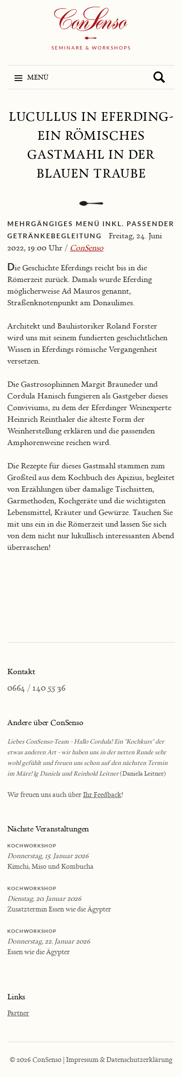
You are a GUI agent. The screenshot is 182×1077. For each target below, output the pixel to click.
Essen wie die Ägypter (38, 951)
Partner (18, 1012)
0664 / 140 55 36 (36, 687)
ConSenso (86, 247)
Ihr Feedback (102, 794)
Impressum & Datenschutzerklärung (119, 1059)
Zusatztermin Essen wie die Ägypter (59, 908)
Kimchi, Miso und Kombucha (50, 866)
